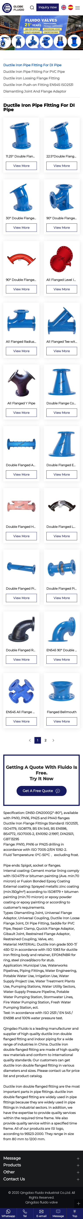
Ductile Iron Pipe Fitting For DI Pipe (32, 65)
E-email (41, 1216)
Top (74, 1216)
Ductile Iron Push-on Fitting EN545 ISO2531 (38, 85)
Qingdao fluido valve (41, 1202)
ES (70, 7)
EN (63, 7)
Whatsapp (8, 1216)
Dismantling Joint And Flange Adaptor (34, 91)
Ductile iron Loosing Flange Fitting (31, 78)
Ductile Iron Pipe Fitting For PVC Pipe (34, 72)
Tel (25, 1216)
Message (58, 1216)
